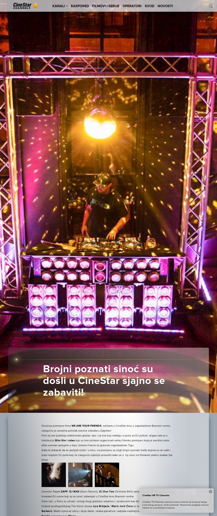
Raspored (80, 6)
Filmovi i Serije (105, 6)
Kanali (60, 6)
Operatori (132, 6)
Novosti (165, 6)
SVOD (149, 6)
